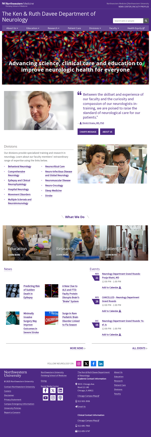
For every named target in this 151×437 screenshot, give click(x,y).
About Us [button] (11, 28)
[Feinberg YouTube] (45, 397)
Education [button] (31, 28)
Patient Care (74, 28)
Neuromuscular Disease (57, 180)
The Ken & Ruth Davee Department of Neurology (49, 16)
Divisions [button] (94, 28)
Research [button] (52, 28)
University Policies (12, 408)
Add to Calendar (112, 287)
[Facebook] (93, 363)
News (8, 269)
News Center (125, 6)
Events (95, 269)
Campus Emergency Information (19, 403)
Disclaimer (9, 395)
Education (118, 376)
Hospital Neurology (18, 189)
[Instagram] (78, 363)
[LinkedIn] (101, 363)
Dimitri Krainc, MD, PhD (93, 123)
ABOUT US (107, 131)
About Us (118, 372)
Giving (44, 380)
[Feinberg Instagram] (53, 397)
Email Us (82, 406)
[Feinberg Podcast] (60, 397)
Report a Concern (12, 412)
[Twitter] (86, 363)
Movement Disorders (19, 194)
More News (76, 348)
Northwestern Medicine (117, 3)
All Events (138, 348)
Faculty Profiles (141, 6)
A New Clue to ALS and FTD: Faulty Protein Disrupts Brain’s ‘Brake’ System (70, 293)
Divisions (118, 389)
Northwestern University (138, 3)
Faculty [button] (113, 28)
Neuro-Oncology (54, 185)
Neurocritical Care (55, 166)
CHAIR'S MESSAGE (88, 131)
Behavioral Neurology (19, 166)
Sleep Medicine (53, 190)
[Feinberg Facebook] (45, 390)
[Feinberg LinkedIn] (60, 390)
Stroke (48, 195)
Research (118, 380)
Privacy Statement (12, 399)
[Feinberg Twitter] (53, 390)
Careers (7, 391)
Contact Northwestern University (19, 386)
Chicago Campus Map (87, 395)
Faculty (117, 393)
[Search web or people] (128, 20)
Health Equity (134, 28)
